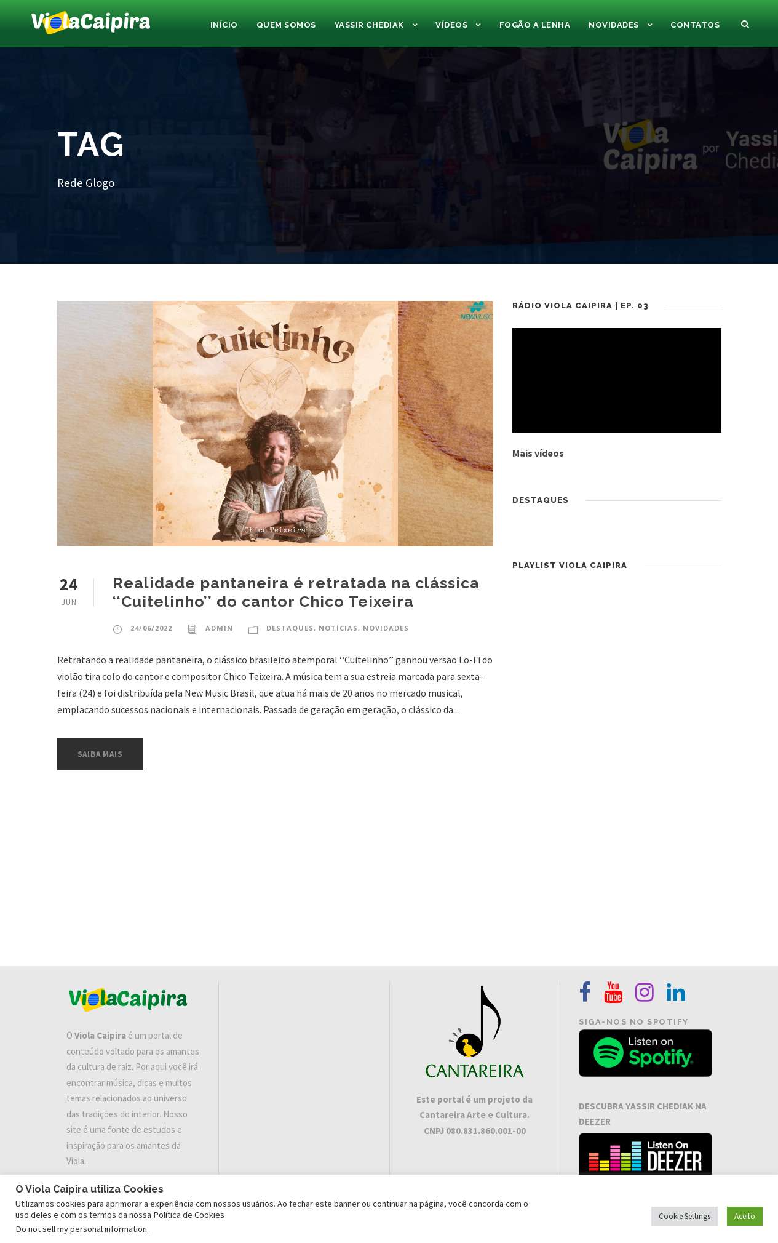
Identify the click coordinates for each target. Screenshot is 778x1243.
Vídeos (451, 25)
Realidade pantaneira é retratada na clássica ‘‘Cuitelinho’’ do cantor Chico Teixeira (296, 592)
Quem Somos (286, 25)
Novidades (614, 25)
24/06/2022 (151, 628)
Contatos (695, 25)
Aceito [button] (744, 1216)
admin (219, 628)
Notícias (338, 628)
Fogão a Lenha (535, 25)
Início (224, 25)
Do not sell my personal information (81, 1228)
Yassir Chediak (369, 25)
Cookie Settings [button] (684, 1216)
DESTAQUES (290, 628)
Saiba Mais (100, 754)
